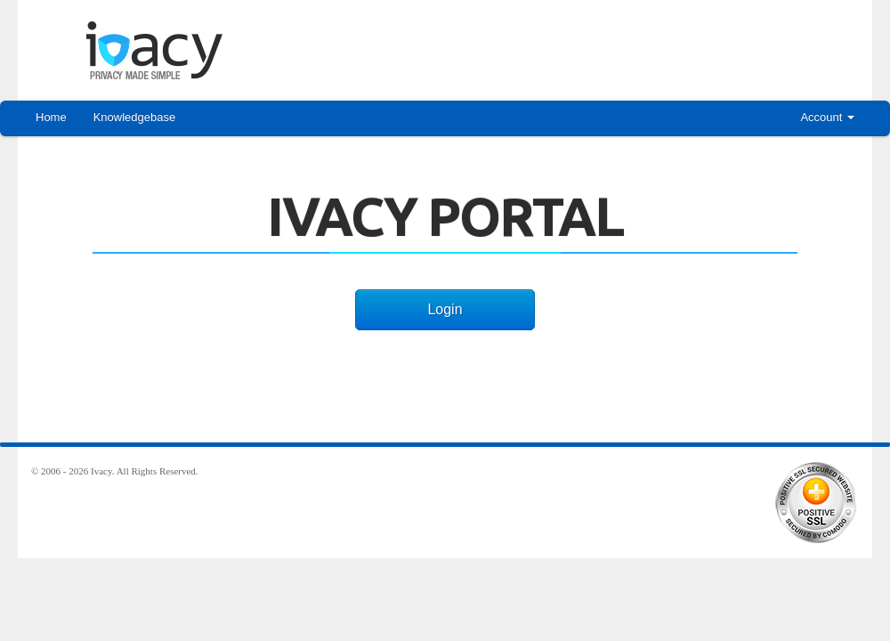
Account (827, 117)
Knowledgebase (134, 117)
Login (444, 309)
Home (51, 117)
